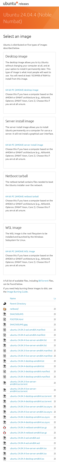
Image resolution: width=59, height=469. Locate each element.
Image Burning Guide (17, 291)
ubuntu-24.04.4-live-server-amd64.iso (28, 453)
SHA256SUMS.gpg (19, 324)
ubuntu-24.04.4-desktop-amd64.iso (27, 458)
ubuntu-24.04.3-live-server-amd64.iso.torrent (23, 382)
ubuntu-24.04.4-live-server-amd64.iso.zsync (31, 412)
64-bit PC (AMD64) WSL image (20, 251)
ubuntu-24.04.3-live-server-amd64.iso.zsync (31, 406)
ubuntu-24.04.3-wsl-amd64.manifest (27, 329)
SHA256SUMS (16, 314)
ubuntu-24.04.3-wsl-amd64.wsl (25, 438)
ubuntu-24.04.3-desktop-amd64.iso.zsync (30, 417)
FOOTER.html (16, 319)
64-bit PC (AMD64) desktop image (21, 90)
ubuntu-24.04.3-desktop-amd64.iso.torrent (31, 396)
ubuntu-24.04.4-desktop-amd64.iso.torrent (31, 401)
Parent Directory (18, 303)
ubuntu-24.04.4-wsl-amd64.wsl (25, 443)
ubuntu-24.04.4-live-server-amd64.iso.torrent (23, 389)
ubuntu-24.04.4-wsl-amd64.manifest (27, 335)
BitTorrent (43, 280)
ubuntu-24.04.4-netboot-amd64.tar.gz (28, 432)
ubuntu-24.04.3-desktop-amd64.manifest (30, 371)
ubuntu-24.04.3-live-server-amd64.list (28, 345)
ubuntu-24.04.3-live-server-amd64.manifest (31, 350)
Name (13, 298)
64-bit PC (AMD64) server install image (24, 145)
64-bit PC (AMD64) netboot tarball (22, 196)
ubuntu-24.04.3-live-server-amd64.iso (28, 448)
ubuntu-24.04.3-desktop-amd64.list (27, 361)
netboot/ (14, 309)
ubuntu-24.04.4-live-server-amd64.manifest (31, 356)
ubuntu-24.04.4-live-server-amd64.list (28, 340)
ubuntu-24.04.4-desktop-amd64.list (27, 366)
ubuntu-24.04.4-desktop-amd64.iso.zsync (30, 422)
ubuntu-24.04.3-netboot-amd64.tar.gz (28, 427)
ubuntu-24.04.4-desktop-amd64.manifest (30, 376)
